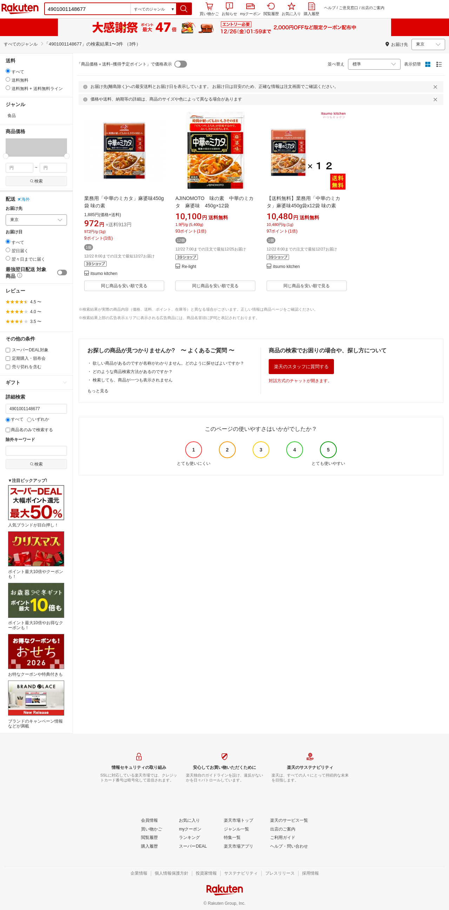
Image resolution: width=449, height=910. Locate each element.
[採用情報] (310, 873)
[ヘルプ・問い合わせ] (289, 846)
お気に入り (291, 9)
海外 (23, 199)
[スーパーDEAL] (193, 846)
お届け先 (14, 208)
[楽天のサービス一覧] (289, 820)
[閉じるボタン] (436, 86)
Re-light (189, 266)
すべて (15, 419)
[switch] (62, 272)
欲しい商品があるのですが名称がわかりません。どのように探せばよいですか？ (168, 363)
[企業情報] (138, 873)
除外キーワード (20, 439)
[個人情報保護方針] (171, 873)
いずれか (38, 419)
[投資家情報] (206, 873)
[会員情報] (149, 820)
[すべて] (8, 420)
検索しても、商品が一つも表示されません (133, 380)
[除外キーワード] (36, 451)
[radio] (8, 71)
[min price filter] (19, 168)
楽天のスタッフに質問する (301, 366)
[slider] (5, 156)
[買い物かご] (151, 829)
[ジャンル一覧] (236, 829)
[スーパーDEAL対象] (8, 350)
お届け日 (14, 232)
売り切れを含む (23, 366)
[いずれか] (29, 420)
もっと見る (97, 390)
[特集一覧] (232, 838)
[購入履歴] (149, 846)
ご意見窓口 (348, 8)
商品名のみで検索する (29, 429)
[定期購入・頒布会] (8, 358)
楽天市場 (20, 8)
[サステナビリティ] (241, 873)
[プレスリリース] (280, 873)
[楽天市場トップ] (238, 820)
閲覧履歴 (271, 9)
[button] (184, 8)
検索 (36, 181)
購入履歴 (311, 9)
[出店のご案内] (282, 829)
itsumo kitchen (104, 273)
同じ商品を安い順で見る (124, 285)
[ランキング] (189, 838)
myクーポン (250, 10)
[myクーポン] (190, 829)
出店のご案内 (372, 8)
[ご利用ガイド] (282, 838)
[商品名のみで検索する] (8, 430)
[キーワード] (36, 409)
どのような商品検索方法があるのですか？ (133, 371)
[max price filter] (53, 168)
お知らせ (229, 9)
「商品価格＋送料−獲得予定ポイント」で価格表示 (124, 64)
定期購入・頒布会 (26, 358)
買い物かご (209, 9)
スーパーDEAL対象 (27, 349)
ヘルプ (330, 8)
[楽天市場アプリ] (238, 846)
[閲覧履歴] (149, 838)
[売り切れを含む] (8, 367)
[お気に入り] (189, 820)
